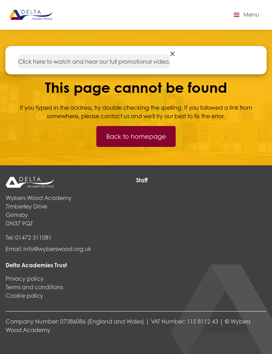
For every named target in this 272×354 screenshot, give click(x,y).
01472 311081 (33, 237)
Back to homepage (136, 136)
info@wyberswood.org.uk (57, 249)
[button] (245, 15)
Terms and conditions (34, 287)
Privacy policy (25, 278)
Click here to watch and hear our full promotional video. (94, 61)
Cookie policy (24, 295)
